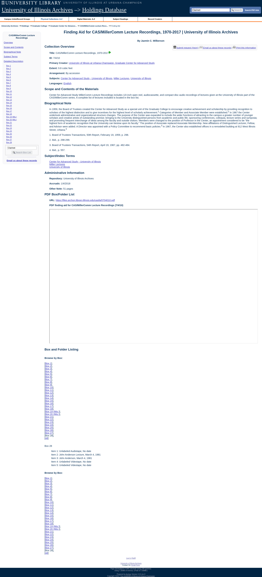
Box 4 (8, 74)
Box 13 (9, 100)
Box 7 (8, 83)
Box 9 (8, 88)
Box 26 (9, 137)
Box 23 (9, 128)
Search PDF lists (252, 10)
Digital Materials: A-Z (86, 19)
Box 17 (9, 111)
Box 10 (9, 91)
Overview (8, 42)
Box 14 (9, 103)
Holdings (25, 26)
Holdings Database (104, 10)
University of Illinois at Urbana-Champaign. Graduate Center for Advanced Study (112, 63)
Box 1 (8, 66)
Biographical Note (12, 52)
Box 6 (8, 80)
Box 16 (9, 108)
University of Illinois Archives (37, 10)
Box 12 (9, 97)
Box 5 (8, 77)
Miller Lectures (121, 78)
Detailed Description (13, 61)
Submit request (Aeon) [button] (185, 47)
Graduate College (39, 26)
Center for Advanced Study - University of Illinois (86, 78)
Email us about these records (22, 160)
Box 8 (8, 86)
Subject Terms (11, 56)
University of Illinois (140, 78)
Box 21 (9, 123)
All (46, 438)
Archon (128, 574)
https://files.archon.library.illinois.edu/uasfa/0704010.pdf (85, 200)
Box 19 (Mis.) (11, 117)
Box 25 (9, 134)
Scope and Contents (14, 47)
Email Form (135, 565)
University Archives (9, 26)
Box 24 (9, 131)
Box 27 (9, 140)
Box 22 (9, 125)
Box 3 (8, 71)
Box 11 (9, 94)
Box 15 (9, 105)
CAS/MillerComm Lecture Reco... (94, 26)
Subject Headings (120, 19)
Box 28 (9, 142)
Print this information (244, 47)
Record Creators (155, 19)
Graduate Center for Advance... (63, 26)
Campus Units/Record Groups (17, 19)
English (67, 83)
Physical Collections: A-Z (51, 19)
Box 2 (8, 69)
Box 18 (9, 114)
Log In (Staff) (131, 558)
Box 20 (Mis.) (11, 120)
